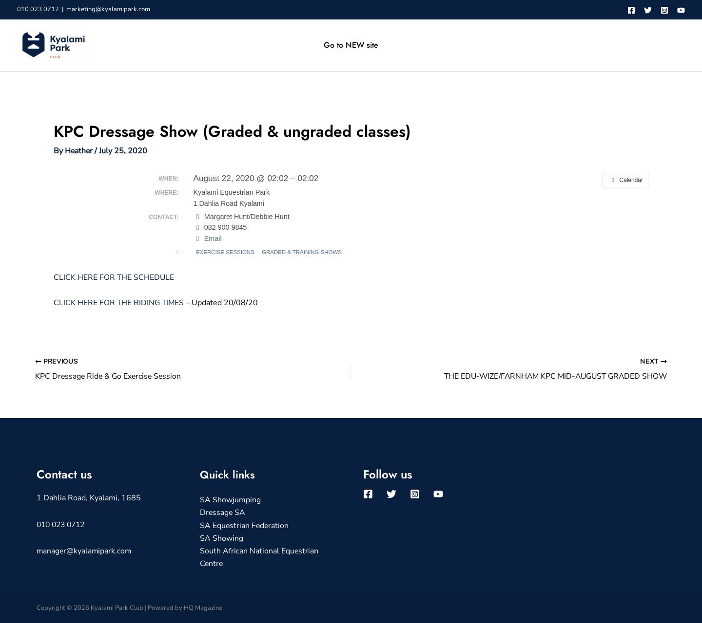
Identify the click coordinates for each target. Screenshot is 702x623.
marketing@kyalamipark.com (108, 9)
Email (207, 238)
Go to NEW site (351, 45)
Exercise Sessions (225, 252)
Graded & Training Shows (302, 252)
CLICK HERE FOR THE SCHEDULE (114, 277)
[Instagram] (664, 10)
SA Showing (221, 538)
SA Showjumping (230, 500)
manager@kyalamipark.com (85, 551)
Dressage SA (223, 513)
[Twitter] (648, 10)
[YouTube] (681, 10)
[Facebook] (631, 10)
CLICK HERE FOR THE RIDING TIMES (120, 302)
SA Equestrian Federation (245, 525)
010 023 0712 (38, 9)
